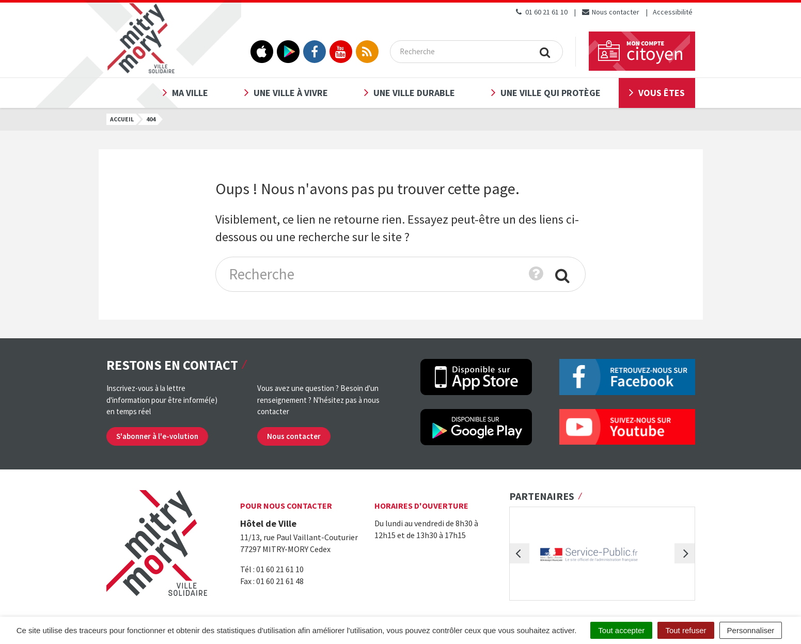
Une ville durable (414, 93)
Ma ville (190, 93)
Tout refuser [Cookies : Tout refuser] (685, 630)
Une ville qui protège (550, 93)
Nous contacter (610, 12)
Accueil (122, 119)
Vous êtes (661, 93)
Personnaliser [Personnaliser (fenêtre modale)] (751, 630)
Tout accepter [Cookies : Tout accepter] (621, 630)
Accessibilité (673, 12)
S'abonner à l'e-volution (157, 436)
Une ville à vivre (291, 93)
